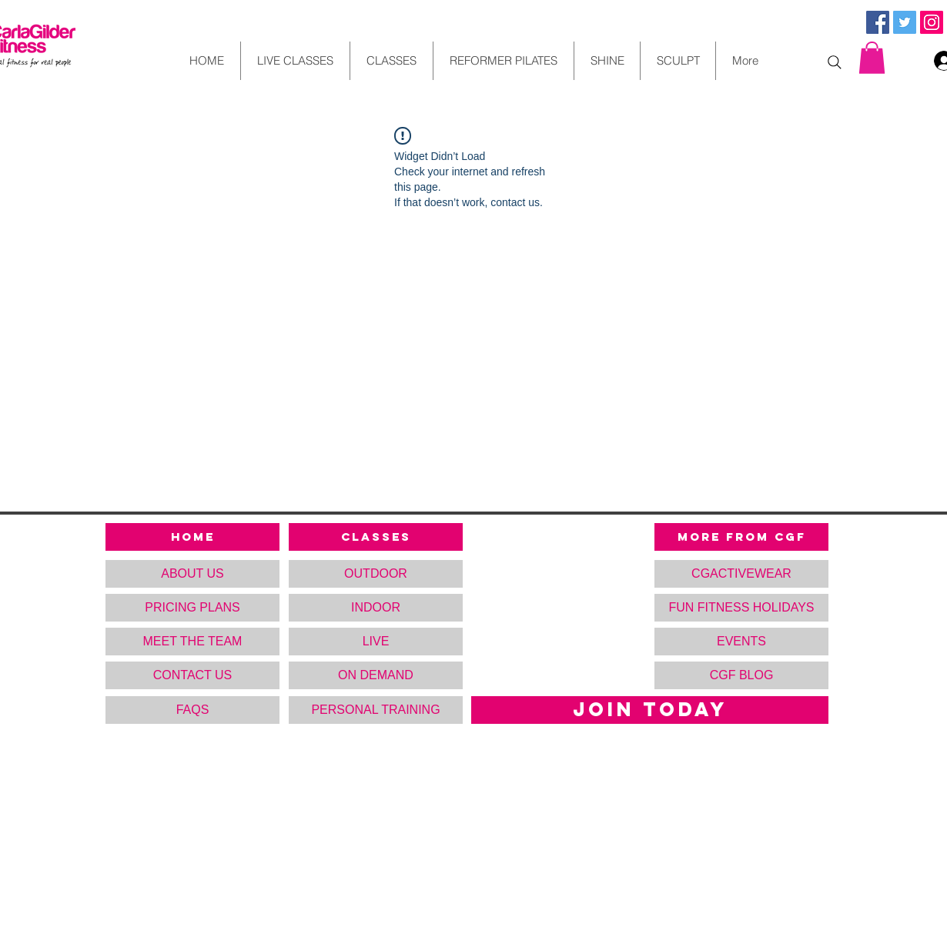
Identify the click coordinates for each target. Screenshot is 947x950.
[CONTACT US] (192, 675)
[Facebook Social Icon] (877, 22)
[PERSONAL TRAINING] (376, 710)
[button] (871, 58)
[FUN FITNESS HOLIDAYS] (741, 608)
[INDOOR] (376, 608)
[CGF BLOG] (741, 675)
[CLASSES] (376, 537)
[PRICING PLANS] (192, 608)
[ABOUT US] (192, 574)
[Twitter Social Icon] (904, 22)
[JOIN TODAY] (649, 710)
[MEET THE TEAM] (192, 641)
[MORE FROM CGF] (741, 537)
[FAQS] (192, 710)
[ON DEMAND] (376, 675)
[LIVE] (376, 641)
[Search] (834, 62)
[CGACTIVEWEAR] (741, 574)
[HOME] (192, 537)
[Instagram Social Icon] (931, 22)
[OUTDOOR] (376, 574)
